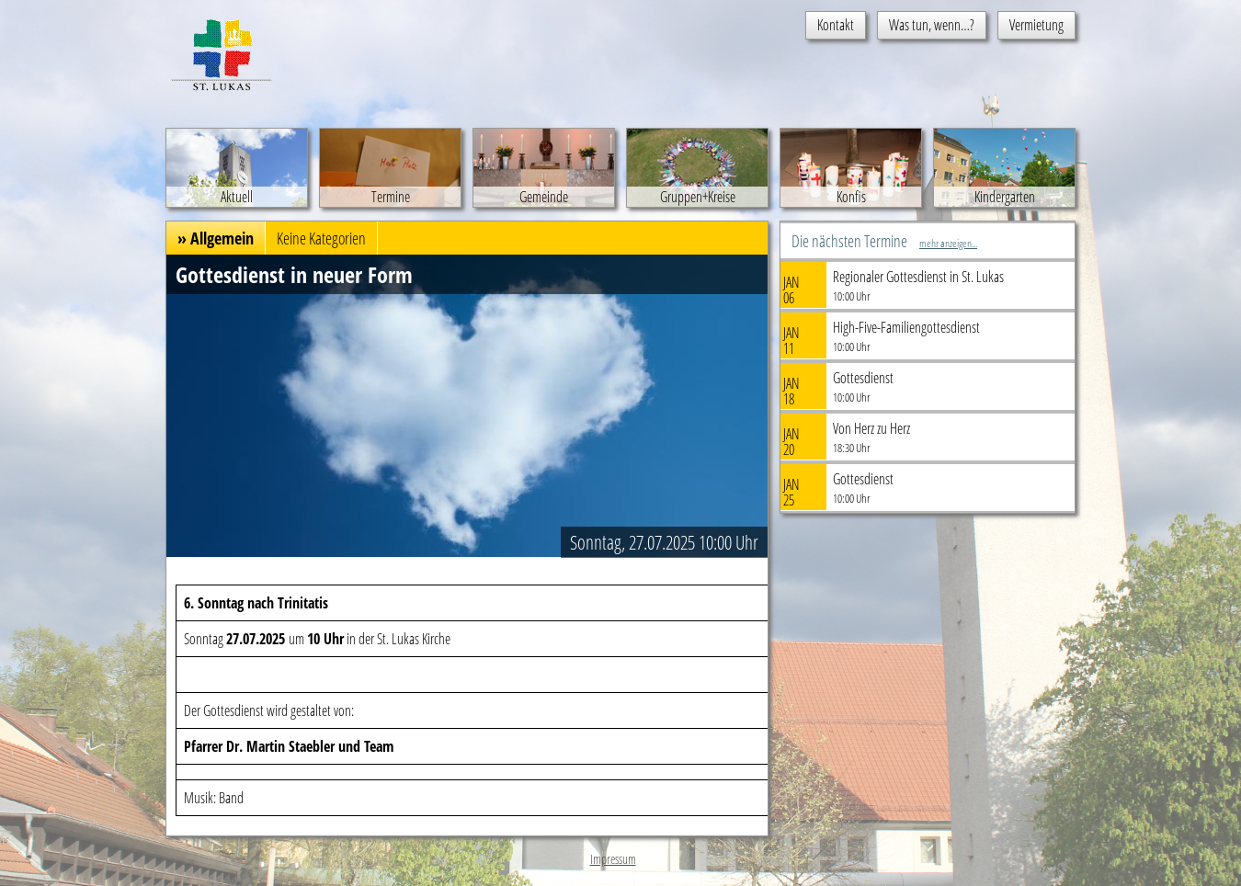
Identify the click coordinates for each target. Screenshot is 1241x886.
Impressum (613, 859)
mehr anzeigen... (948, 243)
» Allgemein (215, 238)
